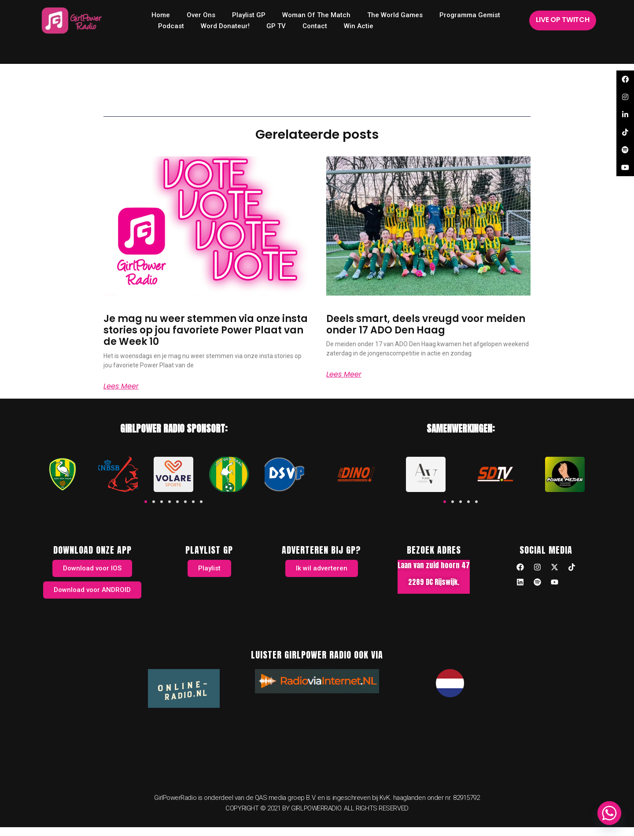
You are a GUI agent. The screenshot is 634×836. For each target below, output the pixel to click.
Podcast (171, 26)
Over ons (201, 15)
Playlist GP (248, 15)
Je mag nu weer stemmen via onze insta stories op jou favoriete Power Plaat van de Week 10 (205, 330)
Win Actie (358, 26)
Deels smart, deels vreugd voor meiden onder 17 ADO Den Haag (425, 324)
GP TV (276, 26)
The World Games (395, 15)
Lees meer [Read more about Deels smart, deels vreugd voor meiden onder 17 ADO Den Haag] (343, 374)
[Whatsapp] (609, 813)
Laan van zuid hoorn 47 (434, 565)
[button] (145, 501)
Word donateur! (225, 26)
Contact (314, 26)
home (160, 15)
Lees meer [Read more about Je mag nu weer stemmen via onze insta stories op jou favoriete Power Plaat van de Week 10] (121, 386)
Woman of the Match (316, 15)
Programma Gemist (469, 15)
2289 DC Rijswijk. (433, 582)
